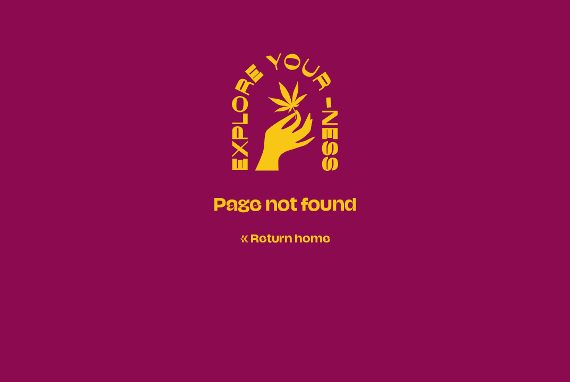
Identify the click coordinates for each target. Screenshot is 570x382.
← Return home (285, 237)
